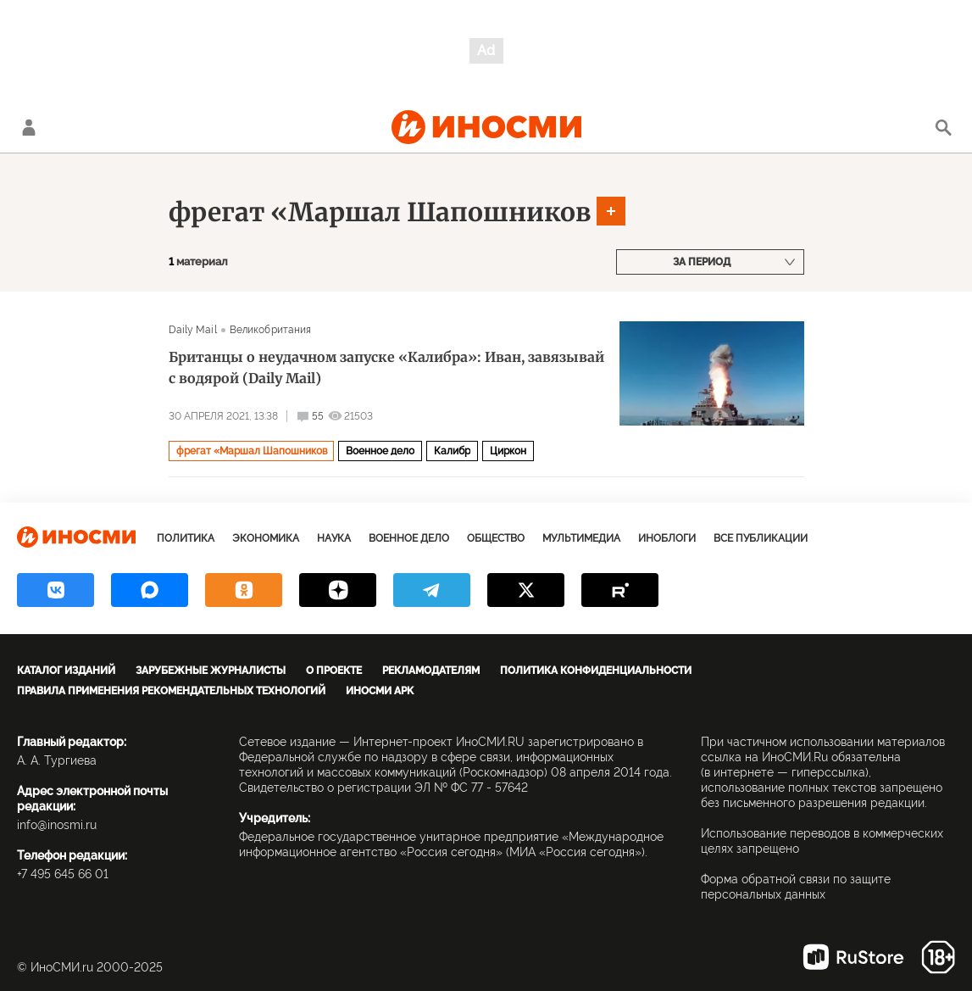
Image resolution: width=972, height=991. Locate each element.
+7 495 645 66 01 (62, 874)
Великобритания (271, 330)
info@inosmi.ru (57, 825)
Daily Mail (193, 330)
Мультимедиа (581, 538)
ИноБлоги (667, 538)
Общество (496, 538)
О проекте (334, 670)
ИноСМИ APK (380, 691)
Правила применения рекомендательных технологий (171, 691)
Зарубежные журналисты (211, 670)
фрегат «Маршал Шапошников (380, 212)
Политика (185, 538)
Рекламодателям (431, 670)
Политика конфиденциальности (596, 670)
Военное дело (380, 451)
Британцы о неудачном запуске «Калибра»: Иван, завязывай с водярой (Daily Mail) (386, 367)
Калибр (452, 451)
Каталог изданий (66, 670)
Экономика (265, 538)
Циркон (508, 451)
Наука (334, 538)
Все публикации (761, 538)
